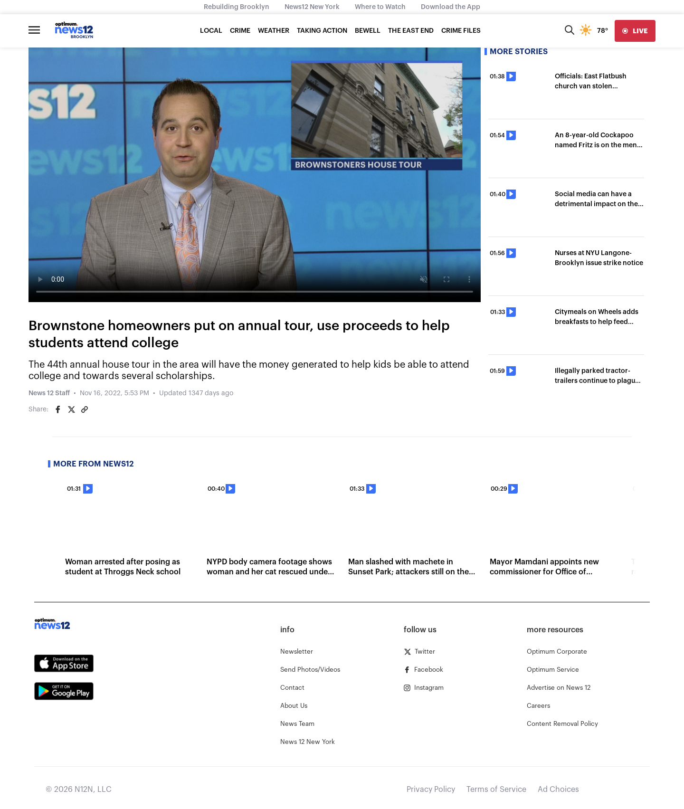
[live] (635, 31)
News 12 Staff (49, 393)
